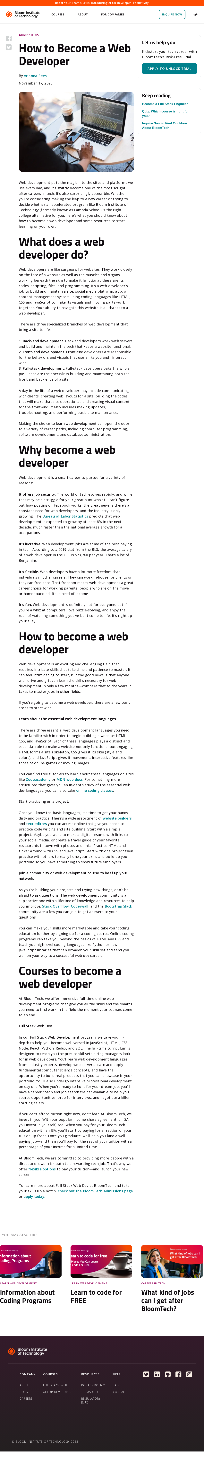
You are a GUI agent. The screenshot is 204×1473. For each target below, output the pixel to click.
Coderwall (80, 906)
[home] (23, 14)
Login (195, 14)
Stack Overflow (55, 906)
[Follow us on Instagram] (189, 1374)
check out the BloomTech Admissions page (95, 1191)
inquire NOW (172, 14)
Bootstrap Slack (118, 906)
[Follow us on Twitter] (146, 1374)
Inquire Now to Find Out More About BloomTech (164, 125)
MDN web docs (69, 779)
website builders (117, 818)
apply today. (34, 1196)
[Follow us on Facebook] (178, 1374)
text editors (36, 823)
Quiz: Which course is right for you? (165, 114)
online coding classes (94, 790)
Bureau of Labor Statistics (65, 516)
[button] (58, 14)
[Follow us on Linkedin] (157, 1374)
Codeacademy (38, 779)
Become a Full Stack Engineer (165, 104)
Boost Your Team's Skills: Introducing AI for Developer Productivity (102, 3)
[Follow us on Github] (168, 1374)
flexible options (42, 1169)
